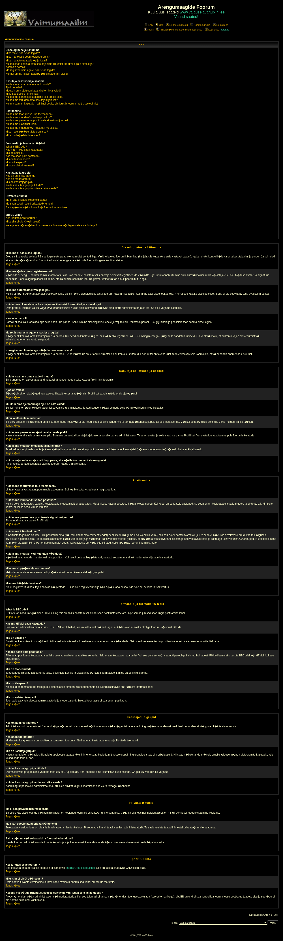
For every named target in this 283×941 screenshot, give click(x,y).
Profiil (149, 29)
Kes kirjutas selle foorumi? (21, 218)
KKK (149, 25)
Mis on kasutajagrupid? (19, 182)
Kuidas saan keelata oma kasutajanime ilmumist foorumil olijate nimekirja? (50, 63)
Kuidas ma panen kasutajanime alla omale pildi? (34, 96)
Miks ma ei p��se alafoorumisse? (27, 131)
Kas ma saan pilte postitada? (23, 156)
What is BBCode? (16, 146)
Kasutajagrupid (200, 25)
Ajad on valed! (14, 87)
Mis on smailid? (15, 153)
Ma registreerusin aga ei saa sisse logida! (30, 70)
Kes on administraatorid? (20, 175)
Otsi (159, 25)
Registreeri (220, 25)
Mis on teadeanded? (18, 159)
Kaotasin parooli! (16, 67)
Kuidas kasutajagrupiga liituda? (24, 185)
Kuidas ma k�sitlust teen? (21, 124)
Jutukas (225, 29)
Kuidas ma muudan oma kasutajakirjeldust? (32, 100)
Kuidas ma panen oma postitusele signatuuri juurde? (37, 120)
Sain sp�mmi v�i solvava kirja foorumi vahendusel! (37, 207)
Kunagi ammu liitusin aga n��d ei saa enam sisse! (37, 73)
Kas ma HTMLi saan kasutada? (24, 149)
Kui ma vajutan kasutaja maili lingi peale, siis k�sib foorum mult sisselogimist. (52, 103)
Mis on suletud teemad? (20, 165)
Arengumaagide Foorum (19, 39)
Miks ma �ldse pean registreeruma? (27, 56)
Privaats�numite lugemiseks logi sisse (179, 29)
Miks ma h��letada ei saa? (23, 135)
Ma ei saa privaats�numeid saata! (26, 199)
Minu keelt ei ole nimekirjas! (22, 93)
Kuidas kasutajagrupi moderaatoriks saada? (32, 188)
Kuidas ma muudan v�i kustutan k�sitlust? (32, 127)
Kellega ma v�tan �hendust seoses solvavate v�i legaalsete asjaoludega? (51, 225)
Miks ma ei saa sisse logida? (23, 53)
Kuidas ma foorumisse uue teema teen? (29, 114)
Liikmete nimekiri (177, 25)
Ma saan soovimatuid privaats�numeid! (29, 203)
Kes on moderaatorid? (19, 179)
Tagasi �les (13, 264)
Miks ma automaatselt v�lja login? (26, 60)
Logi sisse (212, 29)
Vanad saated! (186, 17)
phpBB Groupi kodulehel (80, 867)
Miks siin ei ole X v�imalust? (23, 221)
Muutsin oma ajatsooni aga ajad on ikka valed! (33, 90)
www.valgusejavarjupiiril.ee (202, 12)
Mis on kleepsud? (16, 162)
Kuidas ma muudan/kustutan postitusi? (29, 117)
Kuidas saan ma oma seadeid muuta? (28, 84)
